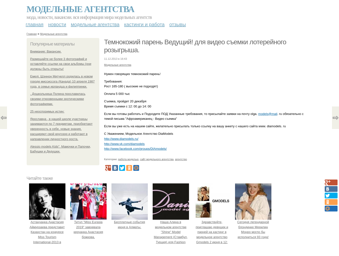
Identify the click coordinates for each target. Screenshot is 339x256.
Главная (34, 24)
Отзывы (177, 24)
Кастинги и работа (144, 24)
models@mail (267, 114)
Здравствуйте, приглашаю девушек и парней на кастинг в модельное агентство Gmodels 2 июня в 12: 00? (212, 232)
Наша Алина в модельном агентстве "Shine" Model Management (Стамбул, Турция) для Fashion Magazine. (171, 232)
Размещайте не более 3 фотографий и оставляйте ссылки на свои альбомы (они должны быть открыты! (60, 64)
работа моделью (128, 159)
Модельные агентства (80, 9)
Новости (57, 24)
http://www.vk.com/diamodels (124, 144)
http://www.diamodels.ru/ (121, 139)
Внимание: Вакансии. (46, 51)
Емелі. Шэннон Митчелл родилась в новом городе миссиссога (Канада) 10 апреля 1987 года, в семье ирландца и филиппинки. (62, 81)
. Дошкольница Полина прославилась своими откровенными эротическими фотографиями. (58, 99)
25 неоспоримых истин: (47, 111)
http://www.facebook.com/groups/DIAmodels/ (135, 149)
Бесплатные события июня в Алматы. (129, 222)
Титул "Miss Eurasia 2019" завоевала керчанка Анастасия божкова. (88, 227)
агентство (181, 159)
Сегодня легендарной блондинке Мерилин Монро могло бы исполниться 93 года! (253, 227)
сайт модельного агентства (156, 159)
